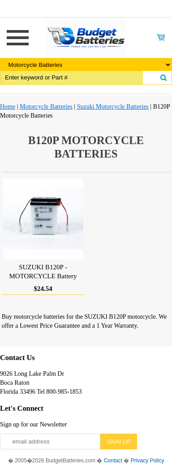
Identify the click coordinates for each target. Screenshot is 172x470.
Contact (113, 460)
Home (7, 106)
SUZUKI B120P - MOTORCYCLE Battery (43, 272)
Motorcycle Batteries (46, 106)
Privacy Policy (147, 460)
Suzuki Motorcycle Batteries (113, 106)
